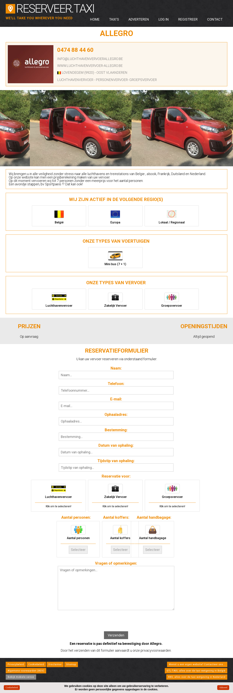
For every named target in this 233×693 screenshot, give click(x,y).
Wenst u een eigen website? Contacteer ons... (197, 663)
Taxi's (114, 19)
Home (95, 19)
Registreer (188, 19)
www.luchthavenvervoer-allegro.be (90, 66)
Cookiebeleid (36, 663)
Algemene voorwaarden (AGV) (26, 669)
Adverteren (138, 19)
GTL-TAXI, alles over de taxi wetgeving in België (196, 669)
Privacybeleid (16, 663)
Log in (164, 19)
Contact (215, 19)
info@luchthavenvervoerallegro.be (90, 59)
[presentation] (116, 619)
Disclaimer (55, 663)
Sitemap (71, 663)
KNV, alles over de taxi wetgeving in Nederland (196, 675)
